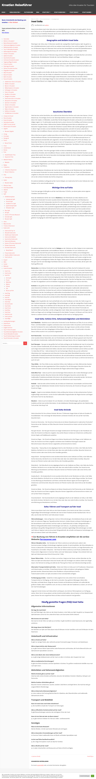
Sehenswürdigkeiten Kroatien (12, 45)
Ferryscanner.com (48, 539)
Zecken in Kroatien (10, 105)
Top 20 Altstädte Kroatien (11, 334)
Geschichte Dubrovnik (11, 239)
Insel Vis (7, 297)
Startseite (6, 39)
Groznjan (6, 136)
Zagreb (6, 128)
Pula (5, 152)
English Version (8, 327)
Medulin (7, 162)
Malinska (8, 282)
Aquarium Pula (9, 157)
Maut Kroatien (8, 72)
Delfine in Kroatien (10, 111)
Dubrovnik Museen (10, 241)
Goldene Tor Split (11, 203)
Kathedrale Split (10, 199)
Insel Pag (7, 293)
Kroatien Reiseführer (18, 5)
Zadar (5, 180)
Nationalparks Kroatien (10, 51)
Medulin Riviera (8, 159)
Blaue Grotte (7, 224)
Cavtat (5, 264)
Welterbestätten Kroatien (11, 47)
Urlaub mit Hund (8, 116)
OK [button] (92, 776)
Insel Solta (8, 306)
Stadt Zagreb (86, 12)
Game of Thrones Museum (12, 215)
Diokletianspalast (10, 196)
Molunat (6, 266)
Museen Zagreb (9, 131)
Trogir (5, 192)
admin (47, 25)
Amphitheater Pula (10, 155)
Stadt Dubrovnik (59, 12)
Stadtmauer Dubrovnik (11, 235)
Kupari (5, 260)
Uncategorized (55, 19)
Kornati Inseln (9, 304)
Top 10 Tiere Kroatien (10, 330)
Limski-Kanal (7, 148)
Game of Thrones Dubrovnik (13, 243)
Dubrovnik (7, 228)
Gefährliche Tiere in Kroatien (13, 81)
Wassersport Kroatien (10, 126)
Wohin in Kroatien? (9, 41)
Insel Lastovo (8, 316)
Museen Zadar (9, 183)
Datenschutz (7, 325)
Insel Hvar (7, 312)
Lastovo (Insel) (36, 756)
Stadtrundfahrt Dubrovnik (12, 255)
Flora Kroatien (8, 118)
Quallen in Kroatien (10, 94)
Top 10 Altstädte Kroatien (11, 49)
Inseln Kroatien (15, 12)
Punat (7, 280)
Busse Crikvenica (9, 172)
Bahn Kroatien (8, 77)
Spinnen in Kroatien (10, 103)
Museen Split (8, 219)
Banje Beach (9, 250)
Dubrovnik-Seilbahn (10, 237)
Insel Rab (7, 295)
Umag (5, 134)
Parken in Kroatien (9, 53)
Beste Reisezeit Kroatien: (11, 43)
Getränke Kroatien (9, 122)
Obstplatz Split (10, 208)
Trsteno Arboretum (9, 226)
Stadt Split (46, 12)
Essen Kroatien (8, 120)
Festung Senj (8, 177)
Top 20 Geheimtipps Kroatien (12, 336)
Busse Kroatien (8, 75)
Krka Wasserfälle (8, 187)
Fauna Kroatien (8, 79)
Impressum (7, 323)
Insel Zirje (90, 756)
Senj (5, 175)
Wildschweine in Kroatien (12, 88)
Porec (5, 140)
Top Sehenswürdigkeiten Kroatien (13, 332)
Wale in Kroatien (9, 109)
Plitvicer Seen (28, 12)
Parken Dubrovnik (10, 245)
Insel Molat (8, 299)
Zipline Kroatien (8, 56)
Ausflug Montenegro (9, 321)
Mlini (5, 262)
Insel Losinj (8, 273)
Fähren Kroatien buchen (10, 68)
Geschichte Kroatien (9, 58)
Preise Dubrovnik (10, 253)
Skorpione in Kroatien (11, 100)
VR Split (7, 212)
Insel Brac (7, 310)
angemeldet (40, 765)
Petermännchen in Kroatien (12, 98)
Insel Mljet (7, 318)
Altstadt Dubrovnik (10, 233)
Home (3, 12)
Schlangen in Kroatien (11, 90)
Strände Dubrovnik (10, 247)
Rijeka (5, 165)
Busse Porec (8, 143)
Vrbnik (8, 286)
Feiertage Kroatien (9, 66)
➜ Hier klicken (13, 22)
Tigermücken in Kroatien (12, 107)
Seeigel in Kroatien (10, 96)
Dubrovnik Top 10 (10, 230)
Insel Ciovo (8, 308)
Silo (7, 288)
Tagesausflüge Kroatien (10, 62)
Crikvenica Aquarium (10, 170)
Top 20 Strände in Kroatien (11, 338)
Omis (5, 221)
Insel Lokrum (8, 257)
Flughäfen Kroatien (9, 70)
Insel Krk (7, 275)
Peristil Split (9, 201)
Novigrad (6, 138)
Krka (37, 12)
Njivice (8, 284)
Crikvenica (6, 167)
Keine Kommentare (45, 19)
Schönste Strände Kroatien (11, 60)
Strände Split (8, 217)
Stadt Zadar (74, 12)
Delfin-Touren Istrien (9, 124)
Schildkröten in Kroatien (11, 113)
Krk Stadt (8, 278)
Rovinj (5, 150)
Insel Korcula (8, 314)
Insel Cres (7, 271)
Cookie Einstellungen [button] (84, 776)
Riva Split (7, 210)
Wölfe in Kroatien (10, 84)
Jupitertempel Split (11, 206)
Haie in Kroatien (9, 92)
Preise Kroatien (8, 64)
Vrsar (5, 146)
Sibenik (6, 190)
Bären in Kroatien (10, 86)
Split (5, 194)
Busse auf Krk (10, 290)
